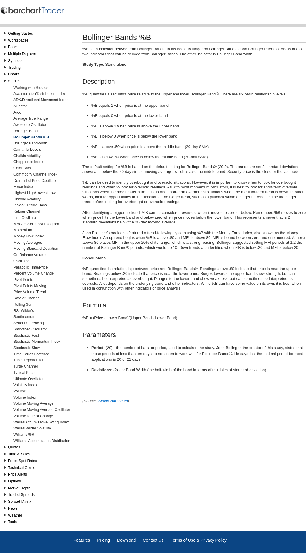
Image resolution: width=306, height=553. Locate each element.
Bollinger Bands (26, 131)
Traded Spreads (21, 495)
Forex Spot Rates (22, 461)
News (12, 508)
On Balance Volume (29, 255)
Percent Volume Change (33, 273)
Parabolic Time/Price (30, 267)
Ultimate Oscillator (28, 379)
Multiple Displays (22, 54)
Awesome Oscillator (29, 125)
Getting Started (20, 33)
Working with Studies (30, 88)
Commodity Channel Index (35, 174)
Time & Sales (19, 454)
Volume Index (24, 397)
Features (82, 540)
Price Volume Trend (29, 292)
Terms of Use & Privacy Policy (199, 540)
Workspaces (18, 40)
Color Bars (22, 168)
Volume (19, 391)
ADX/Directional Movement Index (40, 100)
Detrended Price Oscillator (35, 181)
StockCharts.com (113, 401)
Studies (14, 81)
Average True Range (30, 118)
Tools (12, 522)
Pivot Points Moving (29, 286)
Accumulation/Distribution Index (39, 94)
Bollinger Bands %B (31, 137)
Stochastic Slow (26, 348)
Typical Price (24, 373)
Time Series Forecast (31, 354)
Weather (15, 515)
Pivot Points (23, 280)
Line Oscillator (25, 218)
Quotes (14, 447)
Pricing (103, 540)
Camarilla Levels (27, 149)
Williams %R (23, 434)
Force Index (23, 187)
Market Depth (19, 488)
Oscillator (21, 261)
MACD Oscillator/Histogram (36, 224)
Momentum (22, 230)
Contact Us (153, 540)
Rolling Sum (23, 304)
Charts (13, 74)
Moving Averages (27, 242)
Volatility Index (25, 385)
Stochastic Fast (26, 335)
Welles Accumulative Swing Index (41, 422)
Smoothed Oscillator (30, 329)
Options (14, 481)
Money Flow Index (28, 236)
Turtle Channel (25, 366)
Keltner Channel (26, 211)
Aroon (18, 112)
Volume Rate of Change (33, 416)
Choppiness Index (28, 162)
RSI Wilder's (23, 311)
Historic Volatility (27, 199)
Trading (14, 67)
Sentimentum (24, 317)
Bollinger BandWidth (30, 143)
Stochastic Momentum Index (36, 341)
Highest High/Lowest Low (34, 193)
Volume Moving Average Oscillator (41, 410)
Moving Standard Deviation (35, 248)
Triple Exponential (28, 360)
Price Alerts (17, 474)
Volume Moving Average (33, 403)
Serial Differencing (28, 323)
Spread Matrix (19, 501)
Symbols (15, 61)
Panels (13, 47)
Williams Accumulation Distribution (41, 441)
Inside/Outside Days (30, 205)
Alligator (20, 106)
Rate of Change (26, 298)
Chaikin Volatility (27, 156)
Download (126, 540)
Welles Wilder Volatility (32, 428)
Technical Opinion (22, 468)
